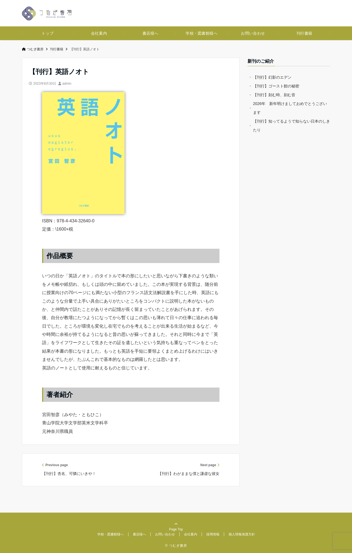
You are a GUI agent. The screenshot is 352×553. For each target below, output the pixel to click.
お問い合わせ (253, 33)
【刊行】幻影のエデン (272, 77)
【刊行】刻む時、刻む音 (274, 95)
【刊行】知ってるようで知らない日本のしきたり (291, 125)
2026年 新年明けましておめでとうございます (290, 108)
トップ (48, 33)
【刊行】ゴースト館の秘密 (276, 86)
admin (67, 83)
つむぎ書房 (32, 49)
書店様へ (150, 33)
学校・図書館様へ (202, 33)
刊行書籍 (304, 33)
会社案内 (99, 33)
